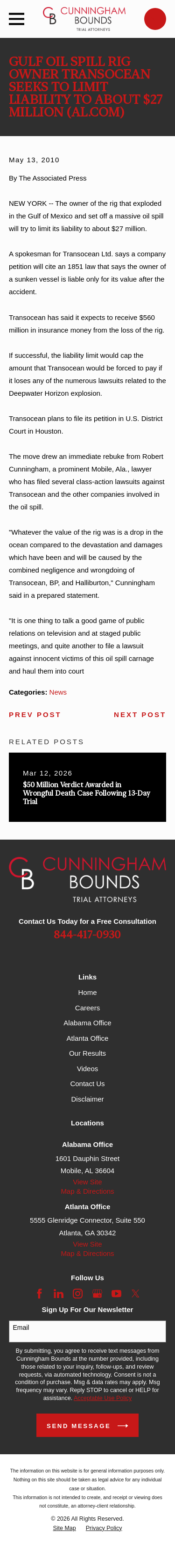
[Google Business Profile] (97, 1293)
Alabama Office (87, 1023)
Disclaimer (87, 1099)
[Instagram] (78, 1293)
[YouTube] (116, 1293)
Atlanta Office (88, 1038)
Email (21, 1327)
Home (87, 992)
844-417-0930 (87, 935)
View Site (87, 1182)
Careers (87, 1008)
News (58, 692)
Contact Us (87, 1084)
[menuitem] (64, 1528)
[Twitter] (135, 1293)
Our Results (87, 1053)
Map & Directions (87, 1191)
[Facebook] (39, 1293)
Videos (87, 1069)
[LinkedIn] (58, 1293)
